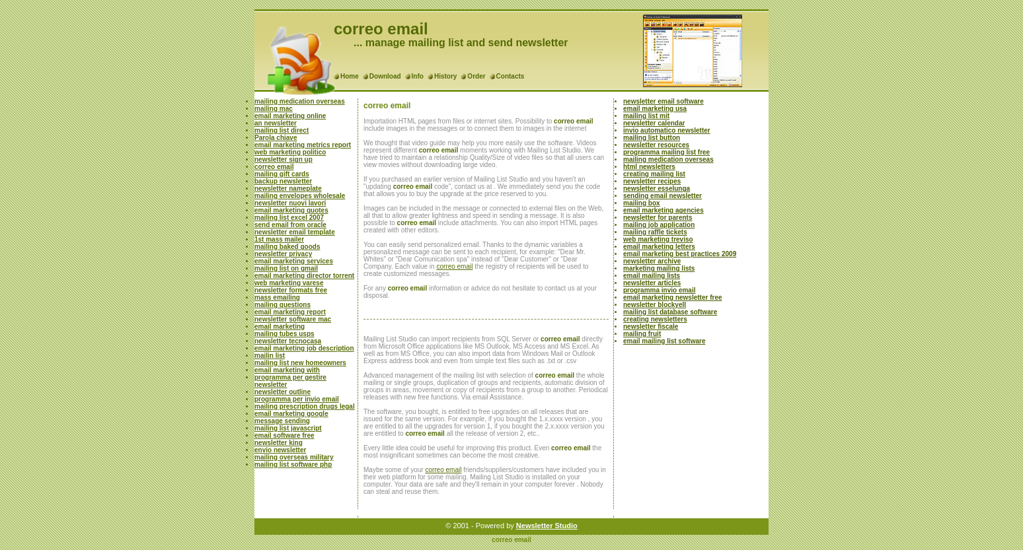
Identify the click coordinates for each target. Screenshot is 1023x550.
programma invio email (659, 290)
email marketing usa (655, 108)
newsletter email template (294, 232)
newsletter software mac (292, 319)
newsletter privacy (283, 254)
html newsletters (649, 166)
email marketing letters (659, 246)
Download (385, 76)
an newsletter (275, 123)
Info (418, 76)
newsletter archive (652, 261)
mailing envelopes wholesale (299, 195)
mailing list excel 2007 (289, 217)
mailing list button (651, 137)
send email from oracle (290, 224)
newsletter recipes (652, 181)
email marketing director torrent (304, 275)
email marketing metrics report (302, 145)
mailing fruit (642, 333)
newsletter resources (656, 145)
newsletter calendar (654, 123)
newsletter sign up (283, 159)
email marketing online (290, 116)
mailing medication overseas (299, 101)
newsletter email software (663, 101)
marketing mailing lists (659, 268)
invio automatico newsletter (666, 130)
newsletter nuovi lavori (290, 203)
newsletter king (278, 442)
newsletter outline (282, 391)
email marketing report (290, 312)
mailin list (269, 355)
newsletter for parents (657, 217)
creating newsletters (655, 319)
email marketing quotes (291, 210)
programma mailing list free (666, 152)
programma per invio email (296, 399)
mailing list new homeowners (300, 362)
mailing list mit (646, 116)
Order (476, 76)
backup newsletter (283, 181)
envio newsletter (280, 450)
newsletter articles (652, 283)
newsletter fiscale (650, 326)
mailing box (641, 203)
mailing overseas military (294, 457)
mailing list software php (293, 464)
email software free (284, 435)
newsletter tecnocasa (287, 341)
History (445, 76)
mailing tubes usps (284, 333)
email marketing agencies (663, 210)
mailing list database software (670, 312)
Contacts (510, 76)
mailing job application (659, 224)
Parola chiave (275, 137)
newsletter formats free (290, 290)
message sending (282, 421)
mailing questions (282, 304)
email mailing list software (664, 341)
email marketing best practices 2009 (679, 254)
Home (349, 76)
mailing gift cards (281, 174)
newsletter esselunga (656, 188)
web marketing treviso (658, 239)
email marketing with (287, 370)
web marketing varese (289, 283)
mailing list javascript (288, 428)
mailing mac (273, 108)
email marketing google (291, 413)
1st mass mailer (279, 239)
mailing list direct (281, 130)
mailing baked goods (287, 246)
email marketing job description (304, 348)
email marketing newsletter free (672, 297)
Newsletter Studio (547, 526)
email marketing (279, 326)
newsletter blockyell (654, 304)
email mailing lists (651, 275)
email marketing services (293, 261)
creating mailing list (654, 174)
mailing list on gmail (286, 268)
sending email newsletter (662, 195)
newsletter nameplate (288, 188)
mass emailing (277, 297)
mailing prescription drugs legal (304, 406)
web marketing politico (290, 152)
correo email (273, 166)
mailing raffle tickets (655, 232)
